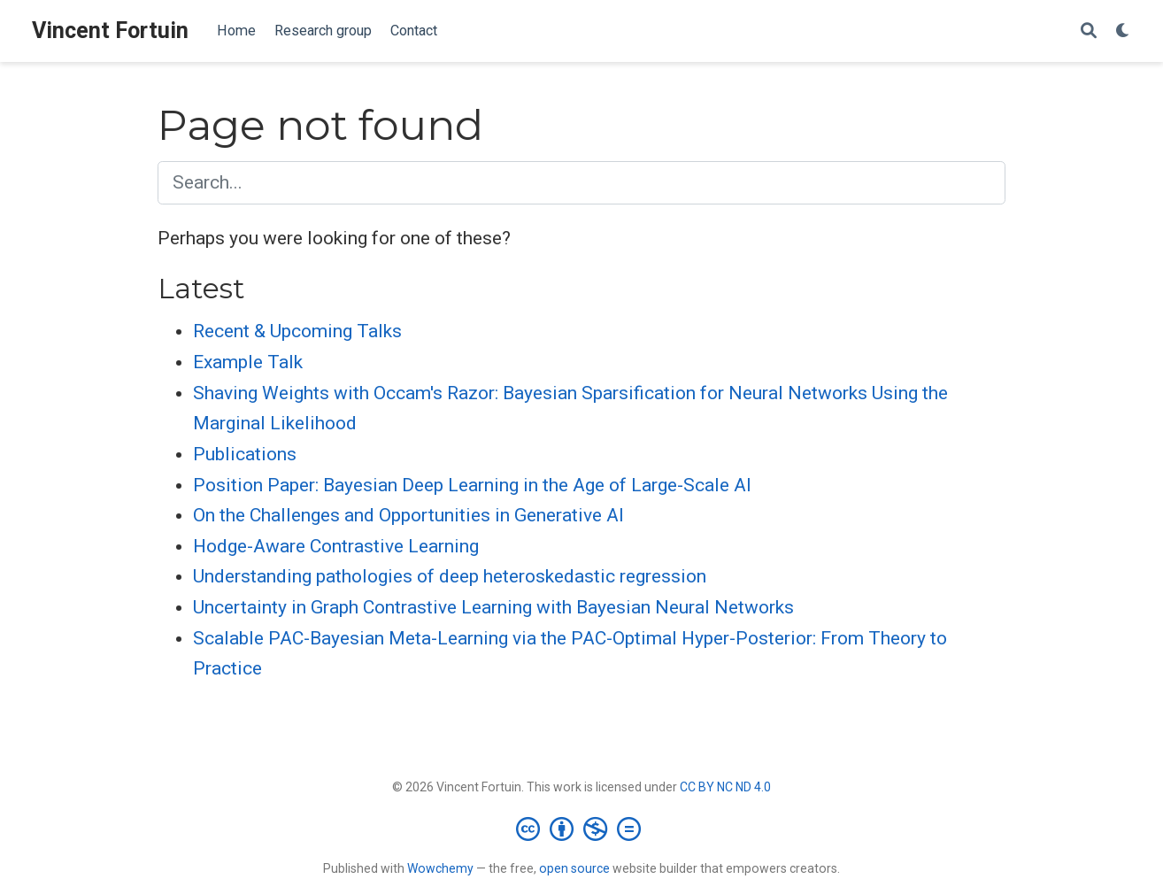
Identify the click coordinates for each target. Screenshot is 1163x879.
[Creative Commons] (582, 828)
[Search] (1089, 31)
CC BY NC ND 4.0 (725, 787)
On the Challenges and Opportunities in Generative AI (408, 515)
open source (574, 868)
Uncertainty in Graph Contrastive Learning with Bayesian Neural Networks (493, 607)
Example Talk (248, 362)
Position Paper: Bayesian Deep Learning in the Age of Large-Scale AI (472, 485)
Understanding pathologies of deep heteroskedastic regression (449, 576)
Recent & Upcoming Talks (297, 331)
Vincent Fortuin (110, 30)
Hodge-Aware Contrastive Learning (336, 546)
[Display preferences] (1123, 31)
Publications (245, 454)
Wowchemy (440, 868)
